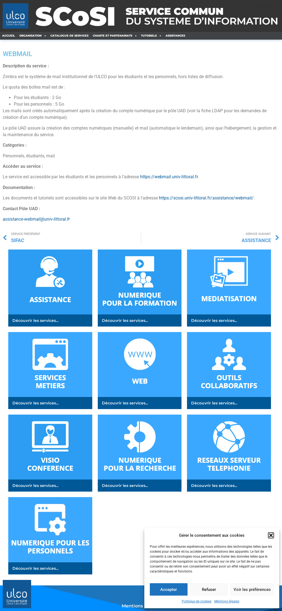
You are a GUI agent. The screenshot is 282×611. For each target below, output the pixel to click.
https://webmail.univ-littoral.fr (169, 176)
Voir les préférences (252, 589)
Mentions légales (226, 601)
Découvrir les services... (35, 320)
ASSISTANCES (175, 35)
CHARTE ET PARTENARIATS (115, 36)
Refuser (209, 589)
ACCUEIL (8, 35)
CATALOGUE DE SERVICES (69, 35)
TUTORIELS (151, 36)
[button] (271, 535)
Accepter (168, 589)
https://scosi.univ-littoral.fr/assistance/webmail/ (206, 198)
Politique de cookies (197, 601)
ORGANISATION (32, 36)
